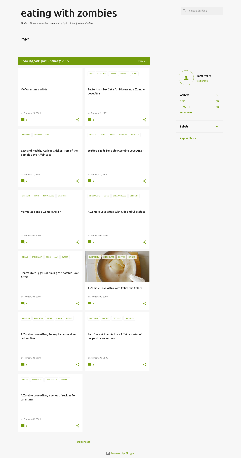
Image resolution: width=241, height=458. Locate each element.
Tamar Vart (203, 75)
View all (142, 61)
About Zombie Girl (45, 48)
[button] (78, 120)
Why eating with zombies (78, 48)
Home (24, 48)
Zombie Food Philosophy (114, 48)
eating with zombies (69, 13)
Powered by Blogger (120, 453)
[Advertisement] (163, 118)
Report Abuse (188, 138)
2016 (182, 101)
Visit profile (202, 81)
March (186, 107)
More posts (83, 442)
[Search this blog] (205, 11)
